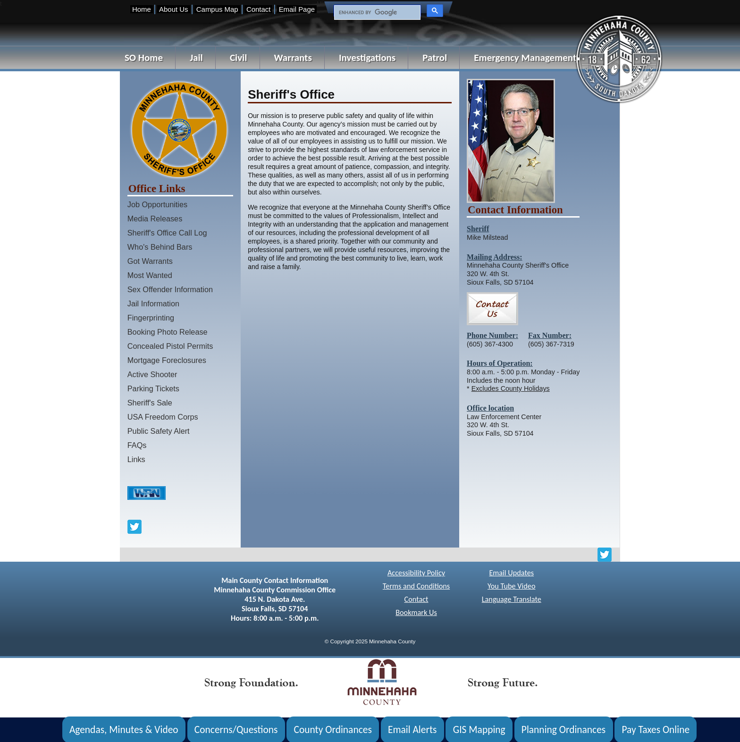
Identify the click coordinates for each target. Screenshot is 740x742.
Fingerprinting (150, 317)
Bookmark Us (416, 612)
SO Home (144, 57)
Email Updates (511, 572)
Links (136, 459)
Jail (196, 57)
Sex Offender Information (170, 289)
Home (141, 9)
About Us (173, 9)
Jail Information (153, 303)
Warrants (293, 57)
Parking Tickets (153, 388)
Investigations (367, 57)
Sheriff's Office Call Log (167, 232)
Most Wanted (149, 275)
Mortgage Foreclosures (166, 360)
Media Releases (155, 218)
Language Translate (511, 599)
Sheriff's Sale (149, 402)
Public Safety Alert (158, 431)
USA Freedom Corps (162, 417)
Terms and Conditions (416, 586)
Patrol (434, 57)
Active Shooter (152, 374)
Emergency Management (525, 57)
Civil (238, 57)
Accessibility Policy (416, 572)
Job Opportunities (157, 204)
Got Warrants (150, 261)
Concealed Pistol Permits (170, 346)
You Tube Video (511, 586)
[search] (376, 12)
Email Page (297, 9)
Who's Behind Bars (160, 247)
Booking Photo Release (167, 332)
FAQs (137, 445)
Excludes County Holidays (510, 388)
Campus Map (217, 9)
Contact (258, 9)
